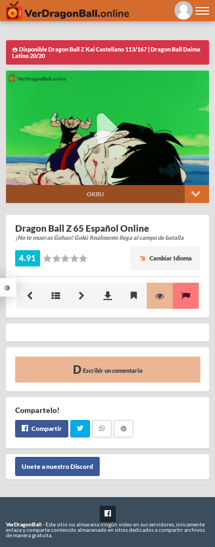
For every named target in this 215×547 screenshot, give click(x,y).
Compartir (42, 428)
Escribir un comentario (107, 369)
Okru (95, 194)
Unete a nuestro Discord (57, 466)
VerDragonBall (24, 524)
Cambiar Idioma (165, 258)
